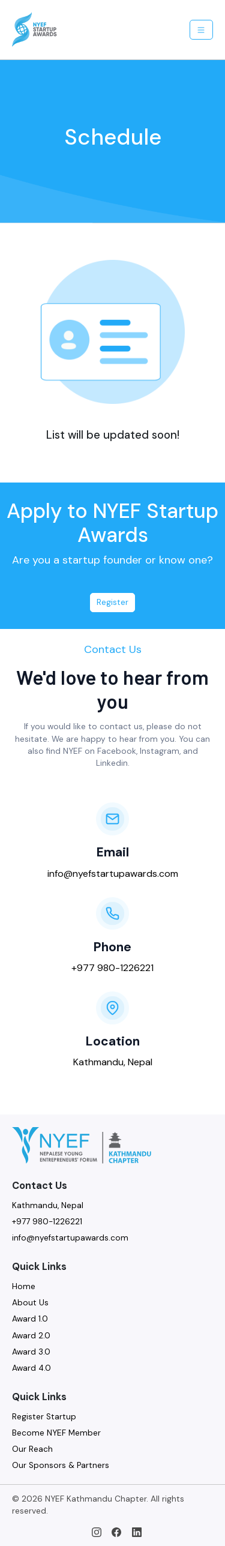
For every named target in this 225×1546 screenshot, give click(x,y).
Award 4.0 (31, 1368)
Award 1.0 (30, 1319)
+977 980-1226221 (112, 967)
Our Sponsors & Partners (60, 1465)
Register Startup (44, 1417)
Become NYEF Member (56, 1433)
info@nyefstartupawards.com (112, 873)
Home (23, 1286)
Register (112, 602)
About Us (30, 1303)
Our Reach (32, 1449)
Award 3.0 (31, 1352)
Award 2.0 (31, 1336)
